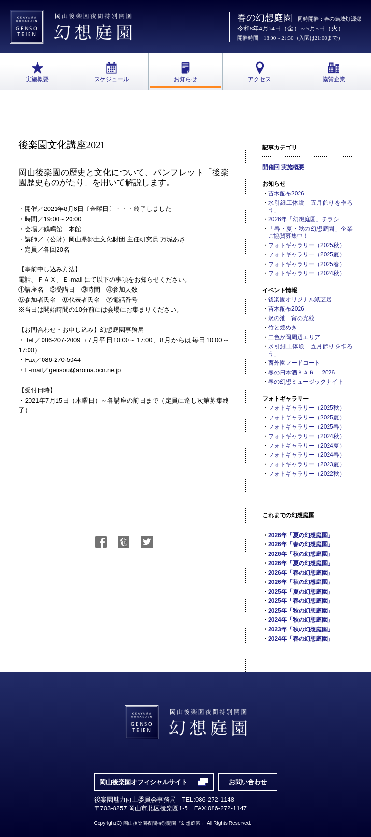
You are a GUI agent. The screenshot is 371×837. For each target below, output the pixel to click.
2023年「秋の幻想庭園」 (300, 629)
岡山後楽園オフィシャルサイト (143, 782)
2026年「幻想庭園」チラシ (303, 219)
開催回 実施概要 (283, 167)
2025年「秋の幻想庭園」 (300, 610)
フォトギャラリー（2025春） (306, 264)
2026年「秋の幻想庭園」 (300, 554)
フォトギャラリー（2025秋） (306, 245)
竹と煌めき (282, 327)
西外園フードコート (294, 362)
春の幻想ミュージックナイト (305, 381)
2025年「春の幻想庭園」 (300, 601)
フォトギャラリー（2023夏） (306, 464)
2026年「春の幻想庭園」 (300, 544)
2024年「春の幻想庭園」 (300, 638)
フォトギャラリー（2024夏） (306, 445)
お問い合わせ (248, 782)
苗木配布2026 (286, 193)
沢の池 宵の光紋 (291, 318)
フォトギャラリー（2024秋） (306, 273)
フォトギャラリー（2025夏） (306, 254)
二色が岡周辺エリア (294, 337)
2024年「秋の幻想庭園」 (300, 619)
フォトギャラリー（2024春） (306, 454)
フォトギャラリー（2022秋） (306, 473)
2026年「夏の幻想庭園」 (300, 535)
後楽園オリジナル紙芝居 (300, 299)
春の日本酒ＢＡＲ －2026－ (304, 372)
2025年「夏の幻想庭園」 (300, 591)
